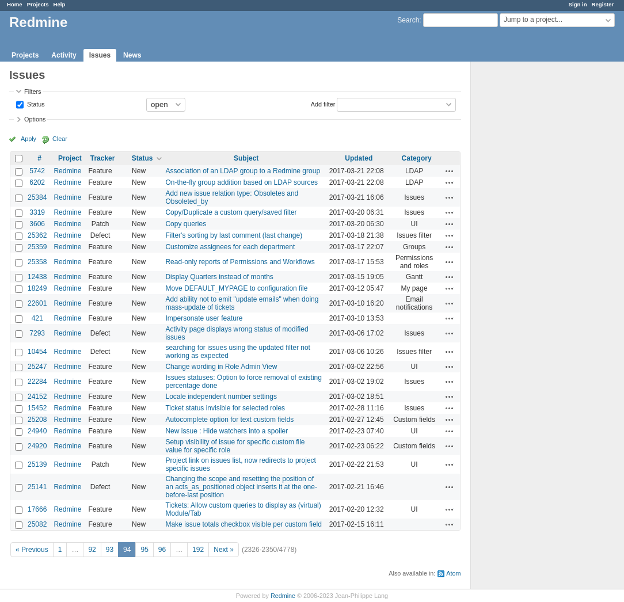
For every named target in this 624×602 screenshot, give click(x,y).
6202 (37, 182)
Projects (38, 4)
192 (198, 550)
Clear (59, 138)
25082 (37, 524)
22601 (37, 303)
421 (37, 318)
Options (34, 119)
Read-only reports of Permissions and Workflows (239, 262)
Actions (449, 171)
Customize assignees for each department (230, 247)
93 (109, 550)
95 (144, 550)
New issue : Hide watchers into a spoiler (226, 431)
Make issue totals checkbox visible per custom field (243, 524)
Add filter (323, 103)
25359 (37, 247)
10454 (37, 352)
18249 (37, 288)
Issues (100, 55)
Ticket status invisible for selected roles (225, 408)
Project (70, 158)
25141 (37, 487)
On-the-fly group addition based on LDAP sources (241, 182)
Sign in (578, 4)
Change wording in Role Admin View (221, 367)
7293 (37, 333)
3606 (37, 224)
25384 (37, 197)
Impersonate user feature (203, 318)
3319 (37, 212)
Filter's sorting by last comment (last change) (233, 235)
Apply (28, 138)
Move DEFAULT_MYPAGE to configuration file (236, 288)
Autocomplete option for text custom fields (229, 420)
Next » (224, 550)
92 (92, 550)
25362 (37, 235)
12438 (37, 277)
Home (14, 4)
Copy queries (185, 224)
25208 (37, 420)
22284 (37, 382)
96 (162, 550)
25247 (37, 367)
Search (408, 20)
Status (35, 103)
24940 (37, 431)
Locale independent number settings (220, 397)
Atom (453, 573)
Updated (358, 158)
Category (417, 158)
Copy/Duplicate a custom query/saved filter (230, 212)
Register (603, 4)
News (132, 55)
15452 (37, 408)
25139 (37, 464)
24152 (37, 397)
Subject (246, 158)
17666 (37, 509)
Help (60, 4)
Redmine (67, 171)
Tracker (102, 158)
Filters (32, 91)
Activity (63, 55)
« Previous (32, 550)
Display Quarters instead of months (219, 277)
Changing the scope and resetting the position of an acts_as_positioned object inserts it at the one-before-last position (241, 487)
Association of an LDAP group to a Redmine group (242, 171)
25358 (37, 262)
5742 (37, 171)
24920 (37, 446)
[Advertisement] (528, 242)
